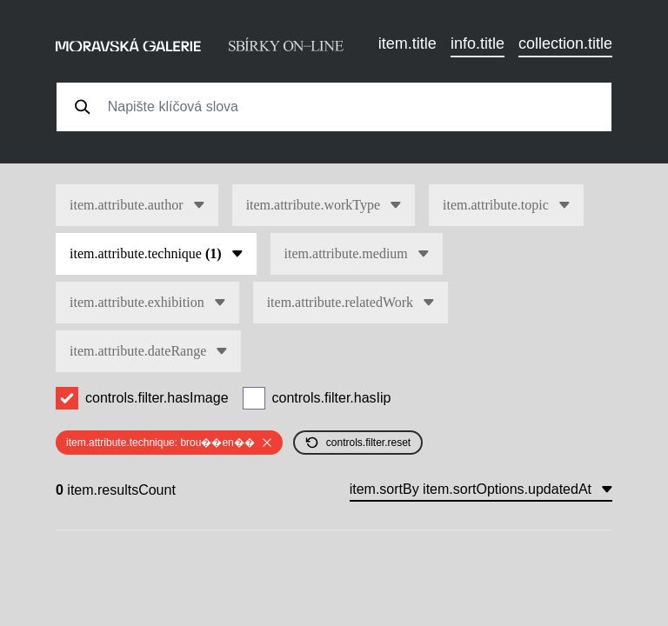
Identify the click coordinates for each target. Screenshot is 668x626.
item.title (407, 43)
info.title (477, 43)
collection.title (565, 43)
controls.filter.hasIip (331, 397)
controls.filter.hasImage (157, 397)
